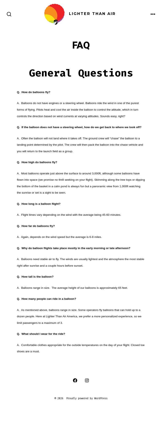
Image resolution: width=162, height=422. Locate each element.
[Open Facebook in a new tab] (75, 380)
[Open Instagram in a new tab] (87, 380)
